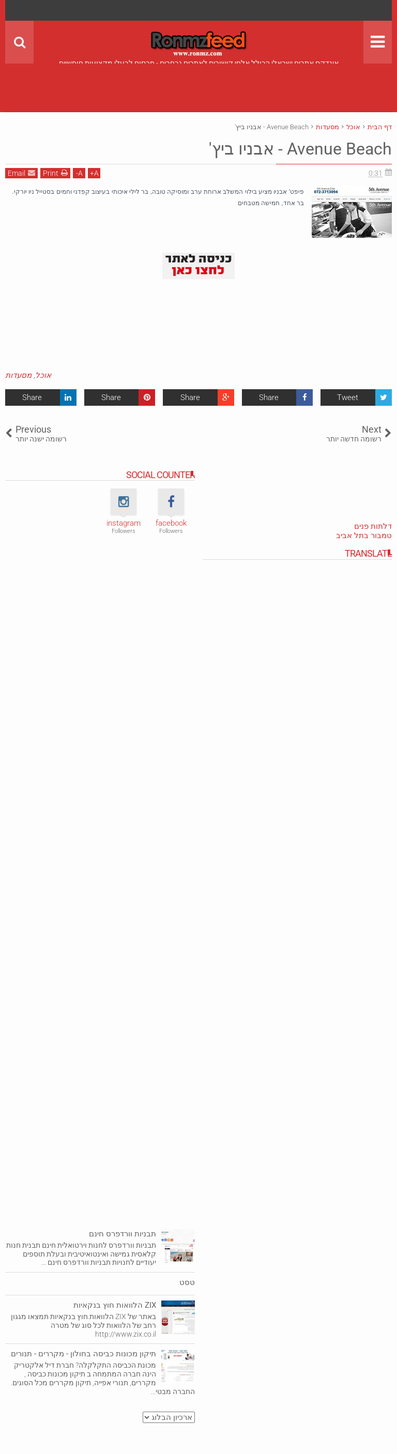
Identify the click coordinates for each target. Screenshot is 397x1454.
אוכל (43, 375)
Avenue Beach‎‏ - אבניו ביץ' (300, 149)
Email (21, 173)
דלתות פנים (373, 526)
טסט (187, 1282)
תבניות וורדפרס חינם (122, 1233)
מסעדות (18, 375)
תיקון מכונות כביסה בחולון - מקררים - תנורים (83, 1353)
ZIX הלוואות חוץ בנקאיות (114, 1305)
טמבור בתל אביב (364, 535)
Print (55, 173)
